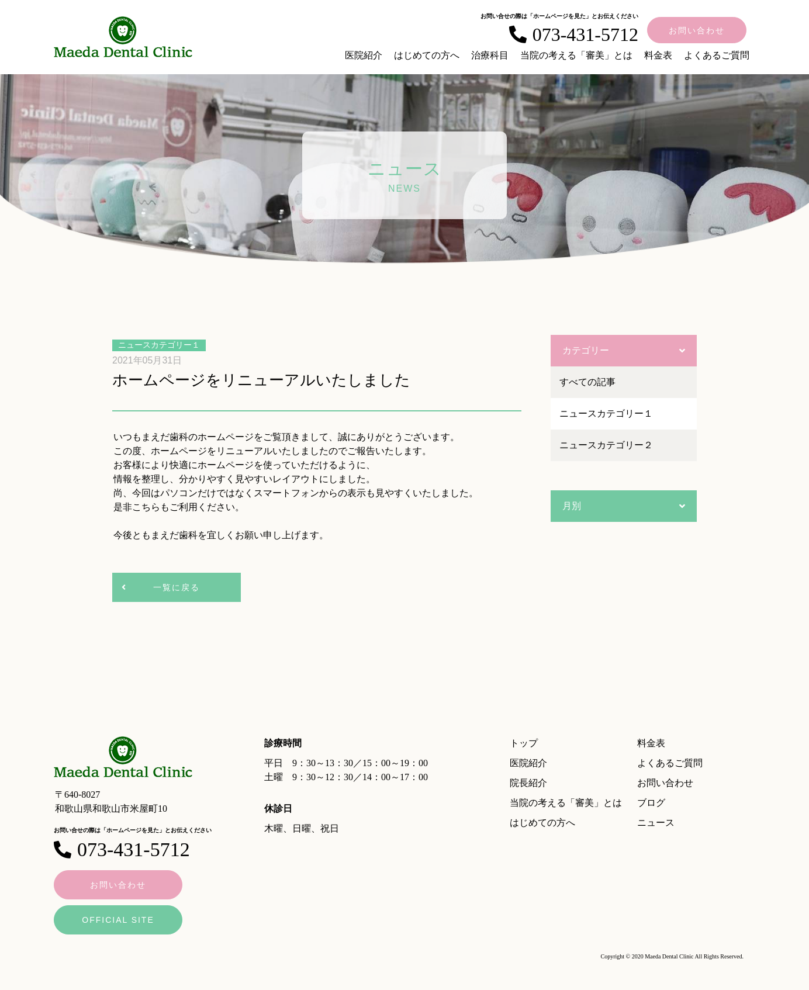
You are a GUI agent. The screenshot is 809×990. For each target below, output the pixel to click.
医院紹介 (363, 55)
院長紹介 (528, 783)
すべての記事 (587, 382)
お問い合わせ (697, 30)
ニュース (656, 823)
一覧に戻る (176, 587)
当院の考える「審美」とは (576, 55)
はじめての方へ (426, 55)
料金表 (658, 55)
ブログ (651, 803)
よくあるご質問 (716, 55)
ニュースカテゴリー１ (606, 413)
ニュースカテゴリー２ (606, 445)
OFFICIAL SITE (118, 920)
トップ (524, 743)
